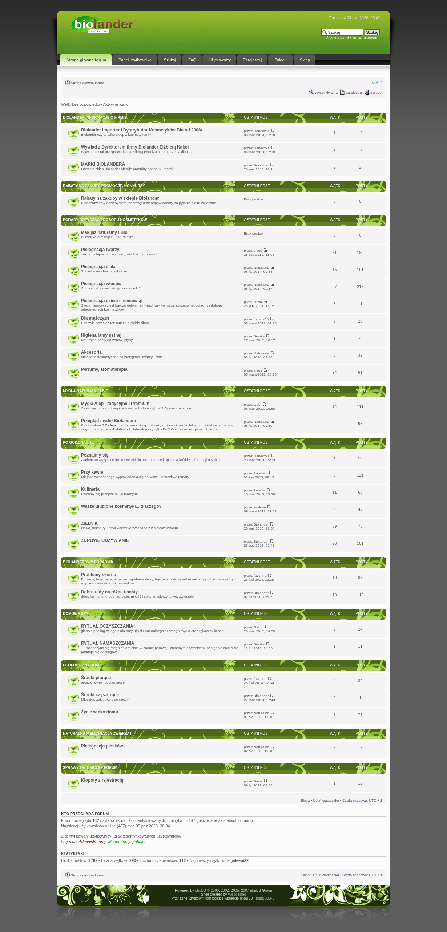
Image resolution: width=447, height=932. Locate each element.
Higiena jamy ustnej (101, 335)
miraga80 (261, 319)
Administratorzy (92, 841)
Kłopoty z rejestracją (102, 780)
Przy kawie (92, 472)
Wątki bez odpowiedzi (80, 104)
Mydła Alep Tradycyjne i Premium (115, 403)
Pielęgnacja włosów (101, 283)
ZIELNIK (89, 523)
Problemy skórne (98, 574)
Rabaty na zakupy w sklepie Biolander (120, 198)
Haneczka (262, 131)
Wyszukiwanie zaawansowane (352, 38)
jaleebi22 (240, 860)
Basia (258, 781)
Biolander (261, 165)
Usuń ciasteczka (326, 800)
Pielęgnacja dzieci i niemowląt (111, 300)
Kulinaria (90, 489)
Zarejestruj (354, 92)
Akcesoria (91, 352)
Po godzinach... (78, 443)
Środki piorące (96, 677)
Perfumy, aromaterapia (104, 369)
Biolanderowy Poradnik (88, 562)
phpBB (200, 890)
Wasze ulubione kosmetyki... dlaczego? (121, 506)
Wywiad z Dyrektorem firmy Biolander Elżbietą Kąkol (135, 147)
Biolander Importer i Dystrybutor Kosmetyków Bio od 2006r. (142, 130)
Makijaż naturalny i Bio (104, 232)
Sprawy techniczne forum (90, 768)
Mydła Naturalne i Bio (86, 391)
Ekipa (305, 800)
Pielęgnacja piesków (102, 746)
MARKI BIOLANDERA (103, 164)
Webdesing (237, 894)
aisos (258, 250)
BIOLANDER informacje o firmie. (95, 117)
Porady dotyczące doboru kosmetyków (105, 220)
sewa (258, 302)
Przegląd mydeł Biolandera (108, 420)
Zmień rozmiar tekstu (377, 82)
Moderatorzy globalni (126, 841)
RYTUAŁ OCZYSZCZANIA (107, 626)
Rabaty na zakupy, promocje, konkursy (104, 186)
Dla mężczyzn (95, 318)
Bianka (259, 336)
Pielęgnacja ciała (98, 266)
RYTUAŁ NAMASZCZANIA (107, 643)
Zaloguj (376, 92)
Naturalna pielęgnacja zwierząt (97, 734)
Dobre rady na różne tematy (109, 592)
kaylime (260, 507)
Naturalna (261, 268)
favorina (260, 576)
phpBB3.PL (265, 898)
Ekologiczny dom (81, 665)
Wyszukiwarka (326, 92)
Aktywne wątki (116, 104)
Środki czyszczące (100, 694)
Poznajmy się (94, 455)
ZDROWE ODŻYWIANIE (105, 540)
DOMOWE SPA (75, 614)
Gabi (257, 404)
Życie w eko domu (99, 711)
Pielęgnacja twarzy (100, 249)
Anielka (259, 473)
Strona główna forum (87, 83)
